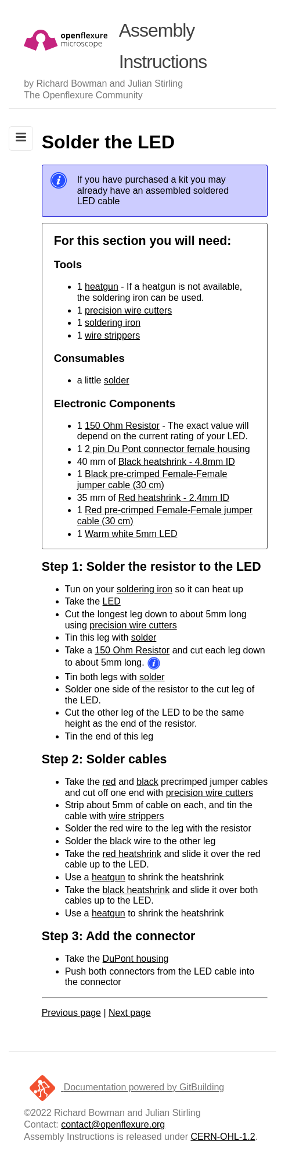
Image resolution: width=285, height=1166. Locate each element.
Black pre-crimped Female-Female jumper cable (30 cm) (152, 479)
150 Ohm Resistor (122, 426)
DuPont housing (136, 959)
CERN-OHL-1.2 (222, 1137)
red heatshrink (132, 854)
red (109, 782)
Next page (130, 1013)
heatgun (101, 287)
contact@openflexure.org (113, 1124)
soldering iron (112, 323)
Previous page (71, 1013)
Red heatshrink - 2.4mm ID (173, 498)
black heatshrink (136, 890)
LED (112, 601)
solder (116, 380)
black (147, 782)
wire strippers (112, 335)
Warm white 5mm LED (131, 534)
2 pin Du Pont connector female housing (167, 449)
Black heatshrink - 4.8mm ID (176, 462)
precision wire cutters (128, 310)
